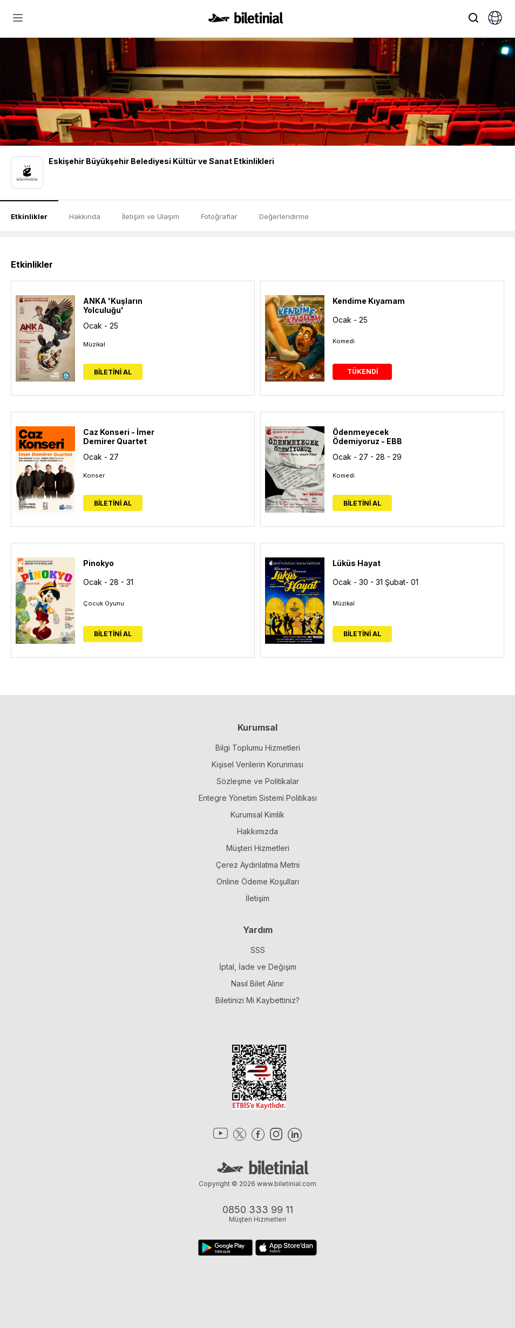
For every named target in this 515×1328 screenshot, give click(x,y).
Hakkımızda (257, 831)
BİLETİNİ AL (113, 372)
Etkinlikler (29, 216)
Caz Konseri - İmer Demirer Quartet (118, 436)
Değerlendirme (284, 216)
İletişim (257, 898)
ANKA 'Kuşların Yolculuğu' (113, 305)
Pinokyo (98, 563)
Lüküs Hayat (357, 563)
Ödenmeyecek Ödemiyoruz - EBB (367, 436)
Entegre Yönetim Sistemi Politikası (258, 797)
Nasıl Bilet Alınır (257, 983)
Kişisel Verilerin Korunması (257, 764)
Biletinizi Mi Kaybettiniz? (257, 1000)
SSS (257, 950)
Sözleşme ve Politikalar (257, 781)
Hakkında (84, 216)
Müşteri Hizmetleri (257, 848)
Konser (94, 475)
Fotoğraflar (219, 216)
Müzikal (94, 344)
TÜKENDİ (362, 371)
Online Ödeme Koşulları (257, 881)
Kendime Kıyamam (369, 300)
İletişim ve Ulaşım (150, 216)
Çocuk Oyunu (103, 603)
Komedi (344, 341)
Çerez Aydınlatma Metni (258, 864)
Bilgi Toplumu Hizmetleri (257, 747)
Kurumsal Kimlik (257, 814)
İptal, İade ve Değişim (257, 966)
